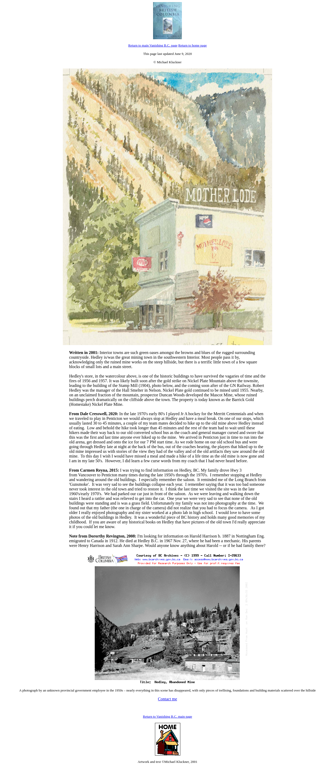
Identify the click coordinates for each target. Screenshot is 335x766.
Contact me (167, 699)
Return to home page (192, 45)
